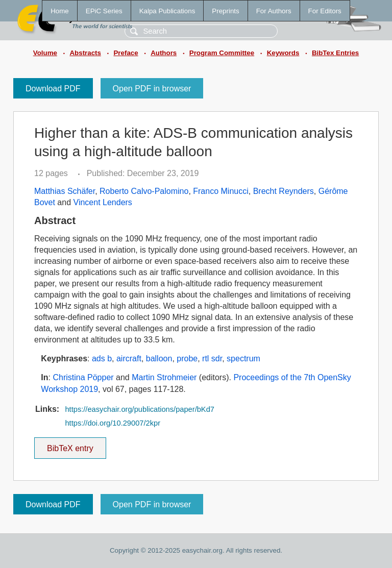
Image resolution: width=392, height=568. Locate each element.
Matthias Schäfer (64, 191)
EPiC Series (104, 11)
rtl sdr (212, 358)
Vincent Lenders (103, 202)
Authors (164, 53)
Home (60, 11)
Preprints (225, 11)
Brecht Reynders (283, 191)
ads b (102, 358)
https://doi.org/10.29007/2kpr (112, 423)
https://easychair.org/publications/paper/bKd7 (139, 409)
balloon (159, 358)
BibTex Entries (335, 53)
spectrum (243, 358)
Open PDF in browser (152, 88)
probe (187, 358)
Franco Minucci (220, 191)
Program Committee (221, 53)
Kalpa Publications (167, 11)
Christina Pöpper (83, 377)
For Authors (273, 11)
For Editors (324, 11)
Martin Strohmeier (164, 377)
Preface (125, 53)
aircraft (128, 358)
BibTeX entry (70, 445)
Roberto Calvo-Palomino (144, 191)
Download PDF (53, 88)
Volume (45, 53)
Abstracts (85, 53)
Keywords (283, 53)
